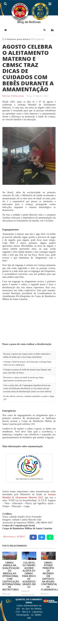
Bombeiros (10, 536)
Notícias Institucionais (13, 96)
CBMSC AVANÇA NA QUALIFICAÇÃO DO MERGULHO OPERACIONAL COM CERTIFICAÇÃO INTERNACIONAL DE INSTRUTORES (11, 576)
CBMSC (21, 536)
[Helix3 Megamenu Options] (50, 4)
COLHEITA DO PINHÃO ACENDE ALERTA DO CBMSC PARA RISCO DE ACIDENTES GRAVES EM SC (29, 575)
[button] (44, 30)
